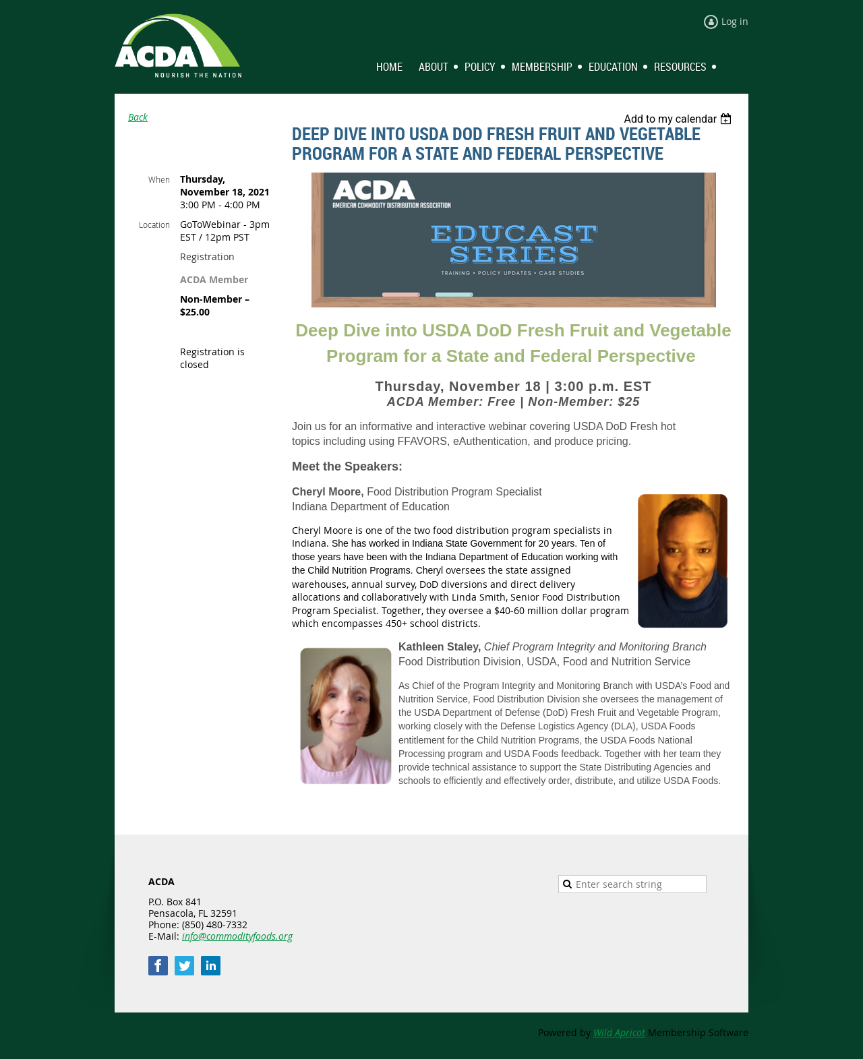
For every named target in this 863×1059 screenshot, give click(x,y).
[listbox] (679, 119)
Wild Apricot (619, 1032)
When (159, 179)
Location (154, 224)
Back (138, 117)
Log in (734, 21)
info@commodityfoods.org (237, 936)
